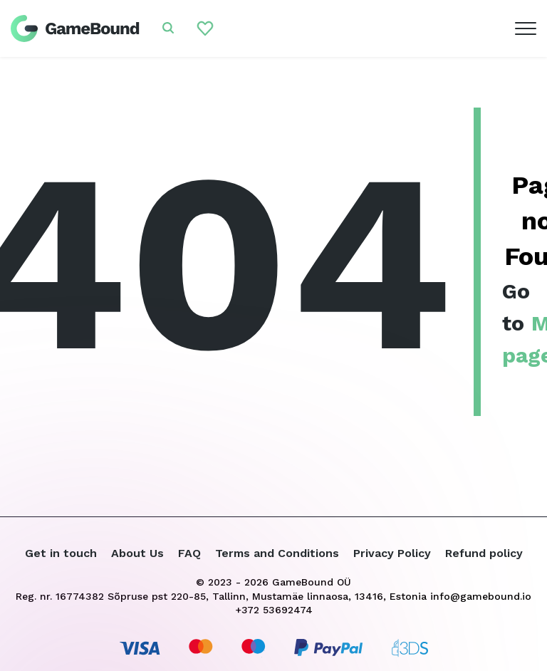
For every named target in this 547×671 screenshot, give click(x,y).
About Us (137, 553)
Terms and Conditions (277, 553)
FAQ (189, 553)
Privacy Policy (392, 553)
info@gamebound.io (480, 596)
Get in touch (61, 553)
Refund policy (484, 553)
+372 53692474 (274, 609)
